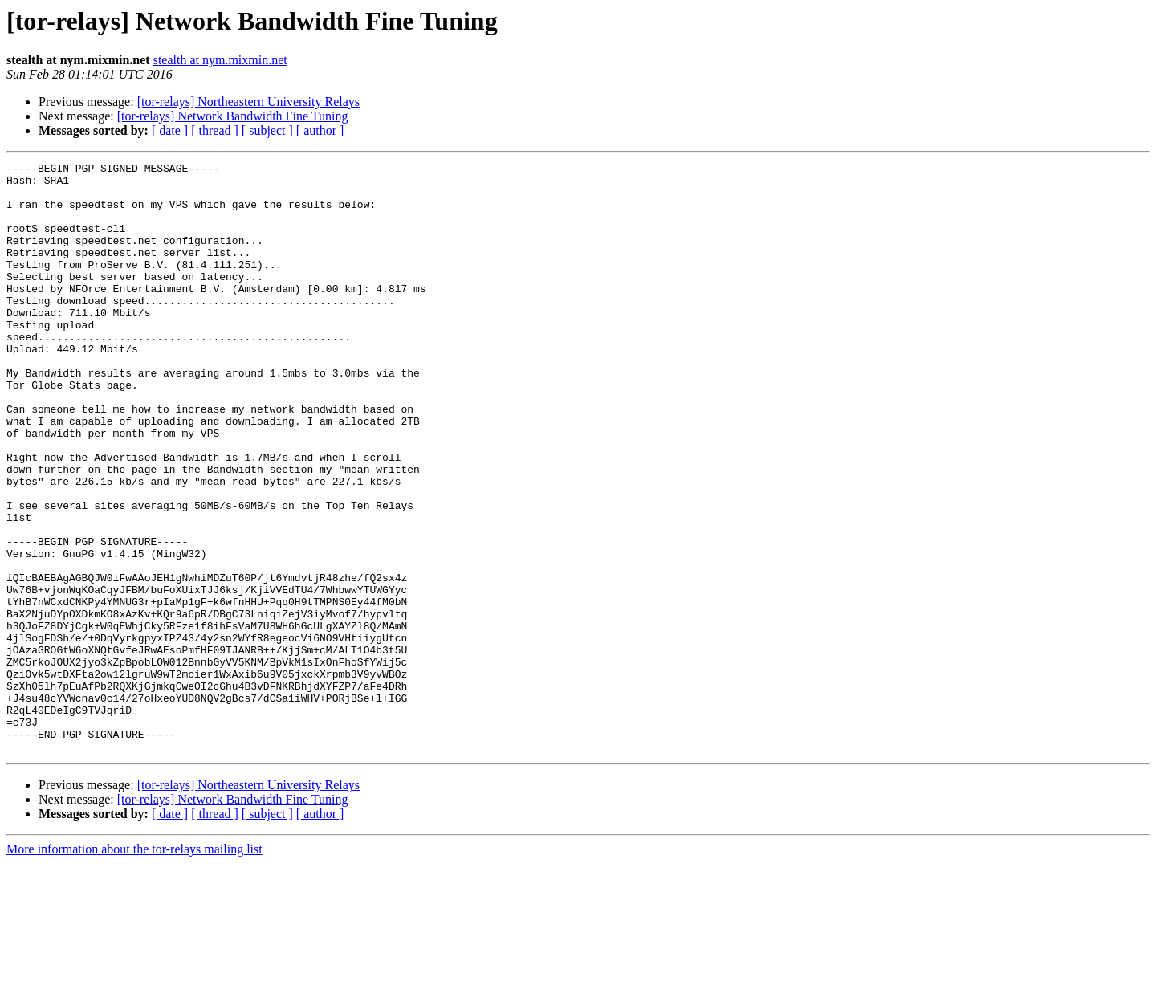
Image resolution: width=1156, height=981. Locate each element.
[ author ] (320, 130)
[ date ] (170, 130)
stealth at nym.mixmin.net (220, 60)
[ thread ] (214, 130)
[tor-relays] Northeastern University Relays (248, 101)
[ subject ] (267, 130)
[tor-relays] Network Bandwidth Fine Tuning (232, 116)
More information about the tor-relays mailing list (134, 967)
